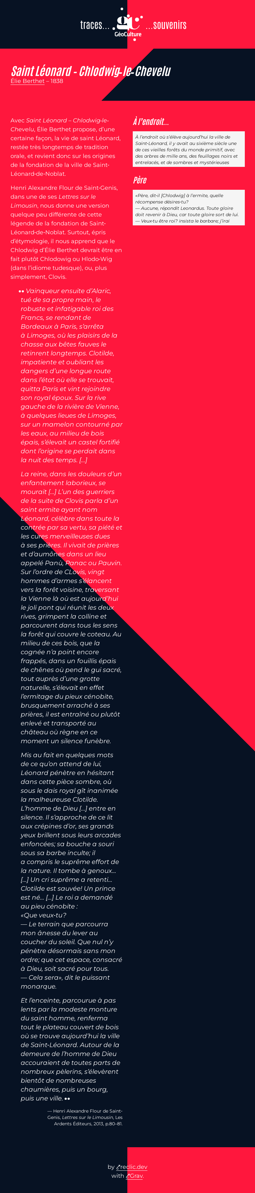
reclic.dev (133, 1166)
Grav (136, 1175)
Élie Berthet (28, 81)
